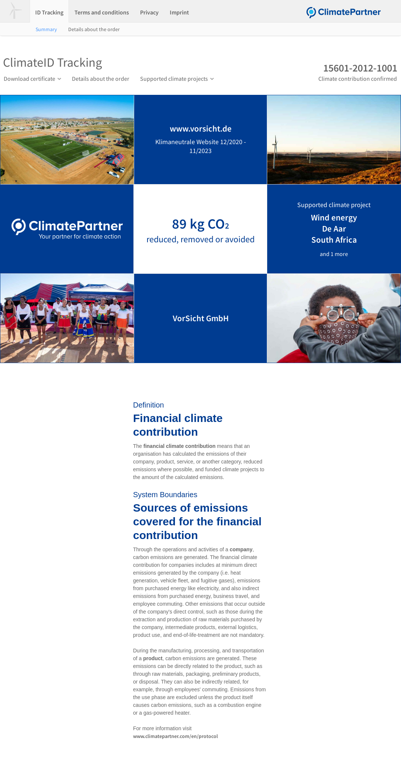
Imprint (179, 12)
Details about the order (94, 29)
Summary (46, 29)
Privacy (149, 12)
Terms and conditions (101, 12)
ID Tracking (49, 12)
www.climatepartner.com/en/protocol (175, 736)
